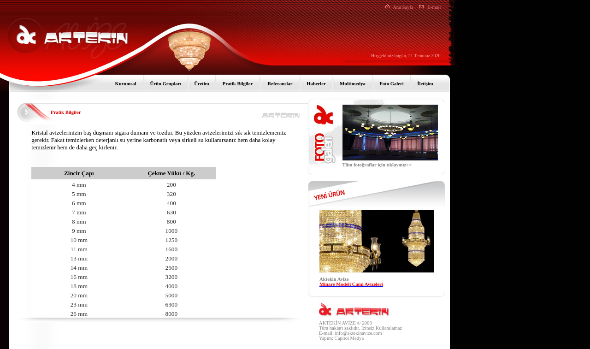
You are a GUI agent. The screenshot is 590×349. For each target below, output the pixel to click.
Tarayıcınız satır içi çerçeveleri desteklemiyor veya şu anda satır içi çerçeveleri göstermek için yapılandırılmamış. (377, 250)
